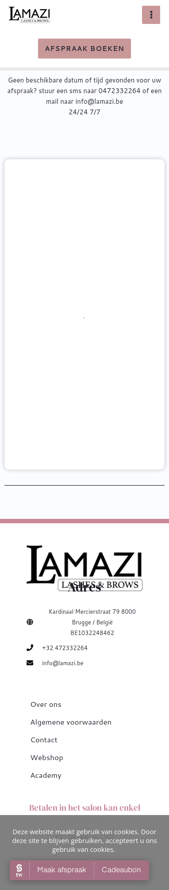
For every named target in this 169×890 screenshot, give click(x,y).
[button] (84, 49)
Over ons (45, 703)
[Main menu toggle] (151, 15)
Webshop (46, 757)
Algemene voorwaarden (70, 721)
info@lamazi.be (62, 663)
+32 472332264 (65, 648)
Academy (45, 774)
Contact (44, 739)
